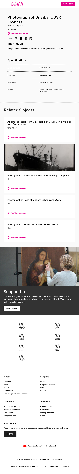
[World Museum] (57, 326)
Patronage (44, 388)
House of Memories (12, 410)
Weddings (44, 416)
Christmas (44, 410)
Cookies (45, 466)
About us (7, 382)
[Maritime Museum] (57, 337)
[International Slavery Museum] (22, 337)
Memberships (45, 382)
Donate (43, 391)
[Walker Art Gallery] (22, 347)
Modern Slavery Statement (29, 466)
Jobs (6, 385)
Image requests (10, 416)
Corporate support (47, 385)
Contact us (8, 391)
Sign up (10, 434)
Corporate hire (46, 407)
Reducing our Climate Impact (15, 394)
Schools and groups (12, 407)
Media (6, 388)
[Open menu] (5, 4)
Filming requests (47, 413)
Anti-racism (8, 413)
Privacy (14, 466)
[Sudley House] (57, 347)
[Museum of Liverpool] (22, 326)
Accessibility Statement (59, 466)
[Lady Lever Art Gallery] (22, 358)
